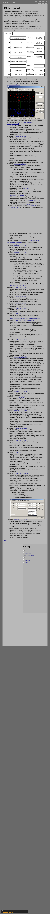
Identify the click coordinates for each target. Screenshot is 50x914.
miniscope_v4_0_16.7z (20, 391)
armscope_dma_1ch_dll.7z (17, 195)
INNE (26, 558)
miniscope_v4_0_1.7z (13, 124)
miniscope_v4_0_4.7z (13, 207)
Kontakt (26, 562)
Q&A (5, 540)
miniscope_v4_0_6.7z (20, 252)
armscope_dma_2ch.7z (34, 200)
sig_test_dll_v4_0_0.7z (13, 85)
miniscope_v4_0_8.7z (20, 296)
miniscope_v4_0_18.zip (20, 410)
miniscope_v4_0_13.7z (20, 339)
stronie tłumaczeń (27, 122)
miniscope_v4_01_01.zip (21, 519)
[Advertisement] (29, 589)
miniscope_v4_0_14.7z (20, 357)
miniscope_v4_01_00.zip (21, 473)
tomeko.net (9, 2)
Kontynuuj (5, 912)
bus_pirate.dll (32, 205)
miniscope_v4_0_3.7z (20, 164)
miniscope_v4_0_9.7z (20, 303)
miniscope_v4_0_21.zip (20, 452)
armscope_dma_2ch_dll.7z (25, 204)
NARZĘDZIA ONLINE (30, 555)
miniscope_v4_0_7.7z (20, 287)
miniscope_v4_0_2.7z (20, 136)
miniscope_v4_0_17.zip (20, 397)
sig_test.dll (26, 188)
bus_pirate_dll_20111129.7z (18, 285)
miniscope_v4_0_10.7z (20, 308)
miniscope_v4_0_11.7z (20, 313)
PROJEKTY (27, 551)
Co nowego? (28, 560)
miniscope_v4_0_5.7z (20, 245)
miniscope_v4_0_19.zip (20, 428)
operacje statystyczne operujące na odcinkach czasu (25, 318)
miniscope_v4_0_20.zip (20, 440)
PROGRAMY (28, 553)
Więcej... (11, 912)
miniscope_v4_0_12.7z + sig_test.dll (24, 320)
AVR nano (23, 409)
